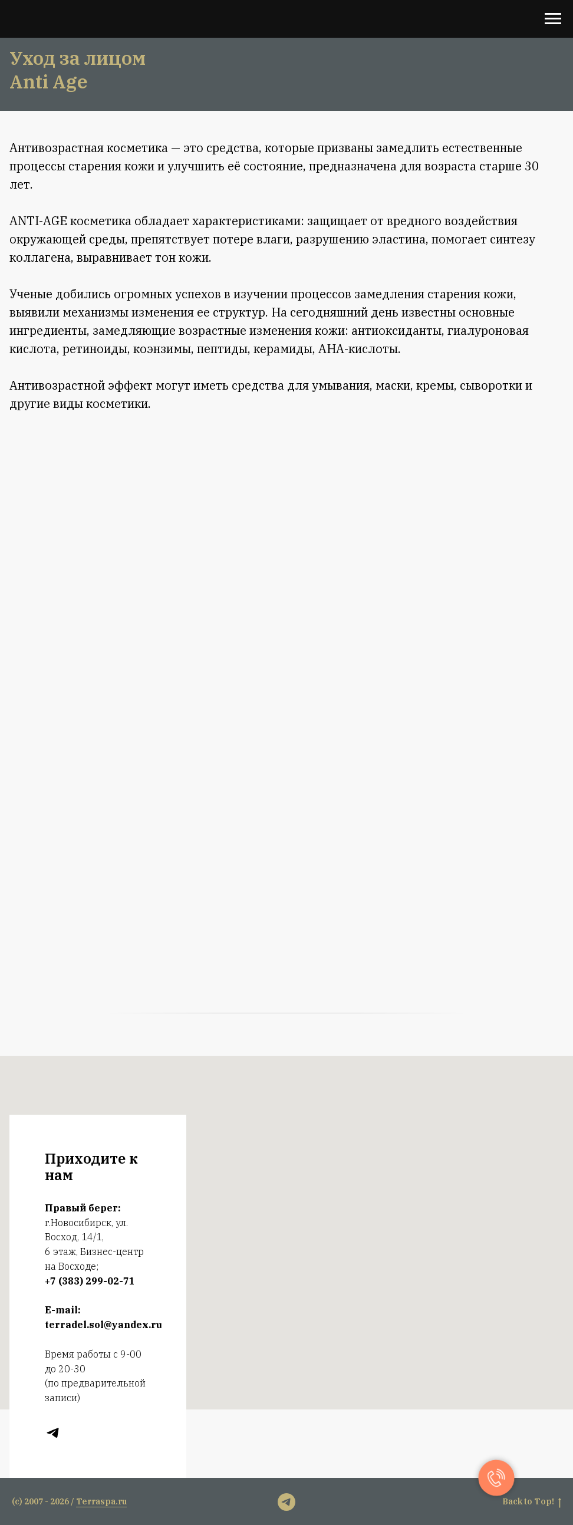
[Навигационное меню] (553, 19)
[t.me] (52, 1432)
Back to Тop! (531, 1501)
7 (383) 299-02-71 (92, 1281)
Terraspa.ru (101, 1501)
